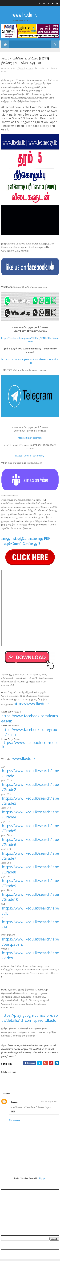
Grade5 (41, 69)
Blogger (42, 1179)
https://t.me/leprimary (30, 439)
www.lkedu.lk (24, 14)
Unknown (14, 1103)
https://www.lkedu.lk (31, 705)
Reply (13, 1113)
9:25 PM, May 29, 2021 (49, 1103)
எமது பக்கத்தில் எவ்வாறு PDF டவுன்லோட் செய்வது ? (25, 542)
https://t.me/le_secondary (29, 457)
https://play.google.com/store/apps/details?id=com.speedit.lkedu (29, 1019)
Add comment (14, 1121)
